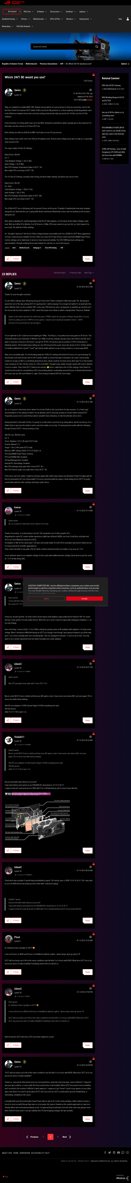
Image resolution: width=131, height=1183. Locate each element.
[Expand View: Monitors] (75, 19)
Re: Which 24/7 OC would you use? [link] (79, 64)
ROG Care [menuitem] (27, 12)
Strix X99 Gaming (51, 248)
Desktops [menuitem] (69, 12)
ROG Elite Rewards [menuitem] (23, 26)
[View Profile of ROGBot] (90, 100)
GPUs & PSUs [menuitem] (55, 19)
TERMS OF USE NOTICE (69, 1161)
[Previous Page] (32, 1137)
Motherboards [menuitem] (38, 19)
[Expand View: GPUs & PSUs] (62, 19)
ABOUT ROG (7, 1153)
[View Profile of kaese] (17, 507)
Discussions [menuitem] (55, 12)
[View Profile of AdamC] (18, 664)
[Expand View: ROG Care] (32, 11)
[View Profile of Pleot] (17, 937)
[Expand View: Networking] (12, 26)
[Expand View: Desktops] (75, 11)
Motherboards (31, 64)
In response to (23, 515)
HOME (15, 1153)
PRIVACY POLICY (83, 1161)
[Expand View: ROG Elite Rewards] (32, 26)
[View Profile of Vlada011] (19, 737)
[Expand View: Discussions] (61, 11)
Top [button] (6, 1177)
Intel (13, 248)
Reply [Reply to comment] (87, 382)
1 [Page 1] (43, 1137)
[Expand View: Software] (46, 11)
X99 (61, 64)
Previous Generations (48, 64)
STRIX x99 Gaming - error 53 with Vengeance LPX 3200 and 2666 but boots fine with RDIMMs (114, 152)
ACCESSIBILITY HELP (40, 1153)
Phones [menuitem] (24, 19)
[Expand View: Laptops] (87, 11)
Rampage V (37, 248)
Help (120, 19)
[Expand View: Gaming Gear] (91, 19)
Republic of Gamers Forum (12, 64)
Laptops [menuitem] (82, 12)
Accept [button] (84, 598)
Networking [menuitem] (6, 26)
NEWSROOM (25, 1153)
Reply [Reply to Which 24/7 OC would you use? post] (87, 259)
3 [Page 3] (57, 1137)
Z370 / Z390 (107, 104)
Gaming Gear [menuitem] (84, 19)
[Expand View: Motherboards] (45, 19)
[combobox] (66, 46)
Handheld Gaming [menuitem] (8, 19)
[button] (8, 258)
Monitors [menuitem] (69, 19)
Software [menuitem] (40, 12)
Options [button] (124, 64)
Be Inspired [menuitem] (12, 11)
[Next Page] (67, 1137)
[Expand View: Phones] (29, 19)
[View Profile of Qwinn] (17, 90)
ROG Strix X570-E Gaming (111, 85)
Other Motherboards (110, 89)
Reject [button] (46, 598)
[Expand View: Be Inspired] (19, 12)
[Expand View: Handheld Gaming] (17, 19)
